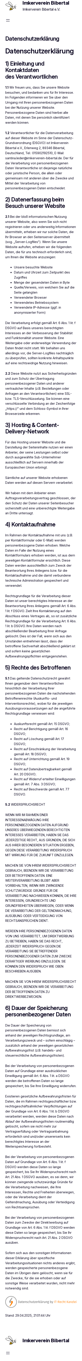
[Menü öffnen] (7, 20)
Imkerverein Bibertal (46, 1340)
